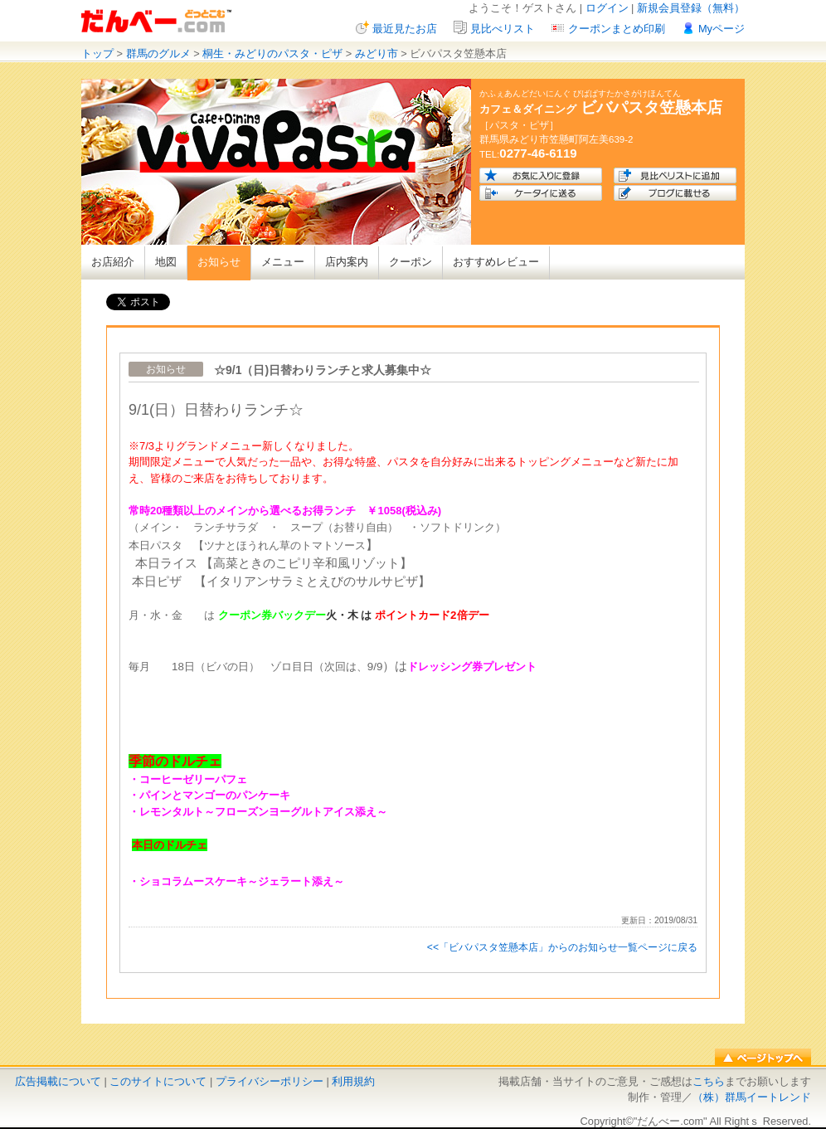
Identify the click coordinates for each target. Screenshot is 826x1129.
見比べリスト (502, 28)
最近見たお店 (404, 28)
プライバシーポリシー (269, 1081)
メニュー (282, 261)
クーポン (410, 261)
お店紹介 (112, 261)
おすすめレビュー (496, 261)
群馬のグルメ (158, 53)
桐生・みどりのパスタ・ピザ (272, 53)
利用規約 (353, 1081)
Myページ (721, 28)
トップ (97, 53)
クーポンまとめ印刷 (616, 28)
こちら (708, 1081)
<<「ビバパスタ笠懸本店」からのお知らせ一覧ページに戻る (562, 947)
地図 (166, 261)
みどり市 (376, 53)
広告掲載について (58, 1081)
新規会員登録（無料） (691, 8)
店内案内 (346, 261)
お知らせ (219, 261)
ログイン (607, 8)
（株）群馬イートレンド (751, 1097)
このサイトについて (157, 1081)
